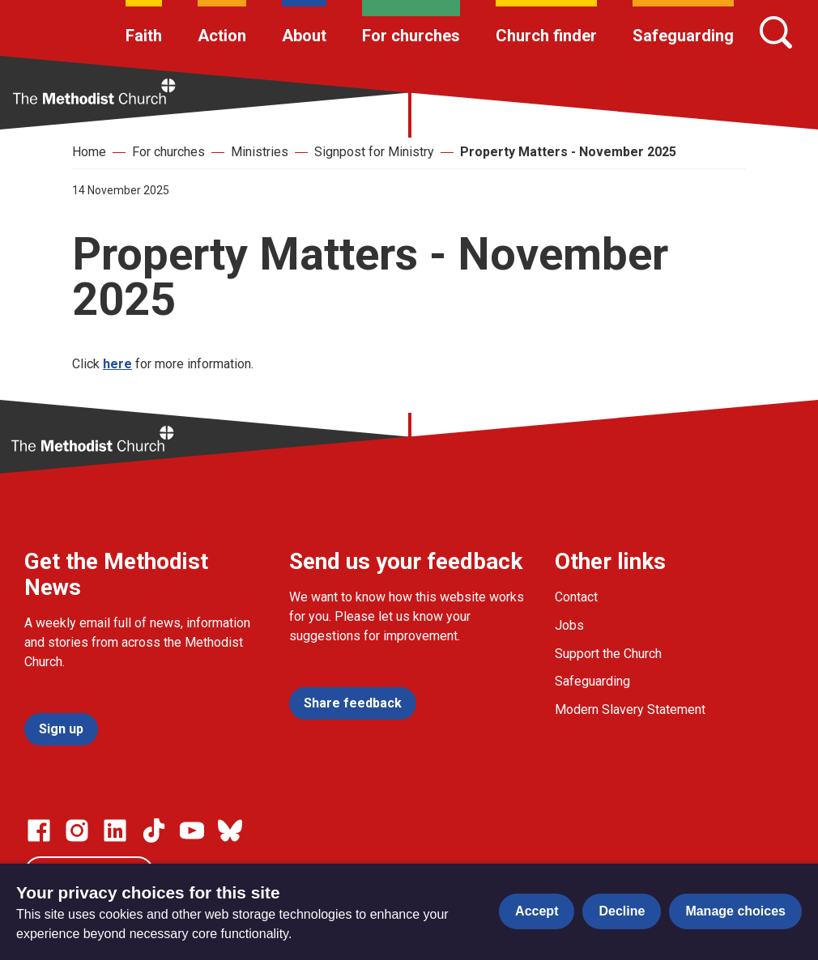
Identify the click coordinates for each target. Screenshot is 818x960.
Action (222, 35)
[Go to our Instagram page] (77, 830)
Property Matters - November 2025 (568, 151)
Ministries (259, 151)
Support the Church (608, 653)
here (117, 364)
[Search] (776, 32)
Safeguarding (683, 35)
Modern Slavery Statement (630, 709)
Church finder (546, 35)
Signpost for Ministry (374, 151)
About (304, 35)
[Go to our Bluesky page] (230, 830)
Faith (144, 35)
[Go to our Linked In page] (115, 830)
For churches (411, 35)
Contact (576, 597)
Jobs (569, 625)
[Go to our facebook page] (38, 830)
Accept (536, 911)
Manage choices (735, 911)
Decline (622, 911)
